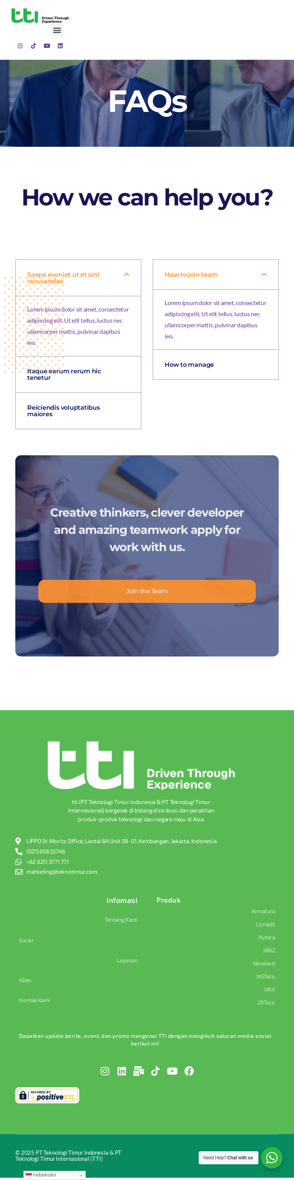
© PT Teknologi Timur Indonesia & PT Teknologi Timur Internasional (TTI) (68, 1157)
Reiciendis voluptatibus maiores (63, 411)
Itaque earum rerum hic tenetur (64, 374)
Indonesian (41, 1175)
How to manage (189, 364)
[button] (57, 29)
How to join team (191, 274)
